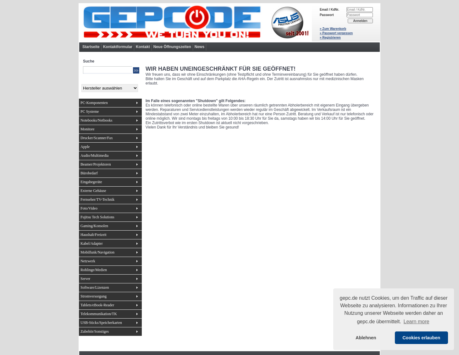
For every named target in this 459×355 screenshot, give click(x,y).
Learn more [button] (416, 321)
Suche (88, 61)
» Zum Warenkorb (333, 28)
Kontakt (143, 47)
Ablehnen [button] (366, 337)
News (199, 47)
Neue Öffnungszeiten (172, 47)
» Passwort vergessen (336, 33)
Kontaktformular (117, 47)
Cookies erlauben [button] (421, 337)
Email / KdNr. (329, 9)
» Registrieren (330, 37)
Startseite (91, 47)
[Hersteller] (109, 88)
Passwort (327, 15)
